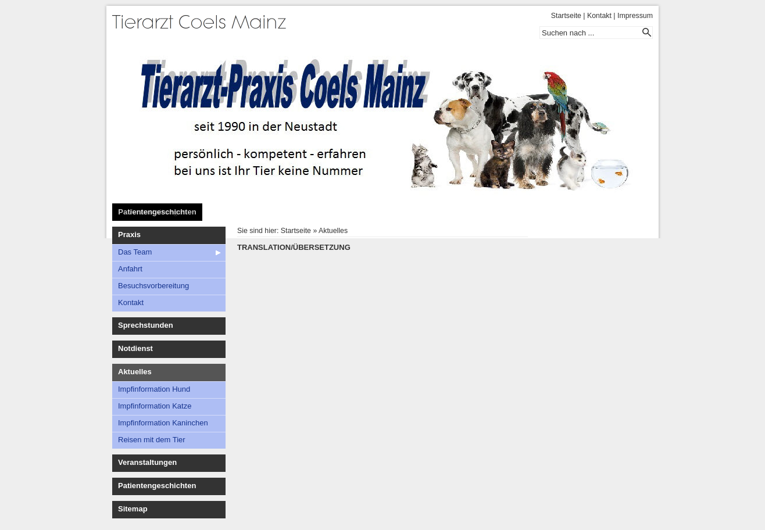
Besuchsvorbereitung (153, 285)
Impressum (635, 16)
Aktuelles (135, 371)
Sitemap (133, 508)
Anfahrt (130, 268)
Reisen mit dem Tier (151, 439)
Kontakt (599, 16)
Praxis (129, 234)
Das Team (135, 252)
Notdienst (135, 348)
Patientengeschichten (157, 211)
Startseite (566, 16)
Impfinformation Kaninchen (163, 422)
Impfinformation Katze (154, 406)
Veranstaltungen (147, 462)
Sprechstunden (145, 325)
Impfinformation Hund (154, 389)
